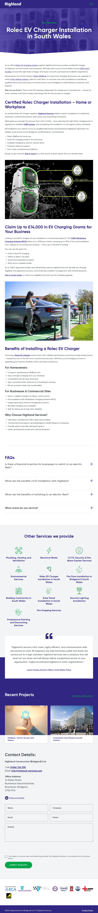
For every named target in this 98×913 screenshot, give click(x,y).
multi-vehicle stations (19, 79)
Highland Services (46, 113)
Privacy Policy (87, 910)
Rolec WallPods (40, 76)
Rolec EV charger (22, 355)
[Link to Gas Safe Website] (9, 895)
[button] (90, 4)
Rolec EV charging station (27, 65)
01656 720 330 (18, 767)
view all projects (82, 696)
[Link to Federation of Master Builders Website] (71, 888)
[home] (13, 4)
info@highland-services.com (26, 770)
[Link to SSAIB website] (64, 888)
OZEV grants (29, 124)
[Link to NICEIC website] (42, 888)
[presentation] (22, 848)
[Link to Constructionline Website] (24, 888)
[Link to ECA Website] (10, 888)
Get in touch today (13, 275)
